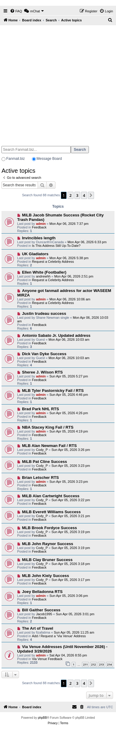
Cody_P (42, 449)
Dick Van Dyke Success (44, 354)
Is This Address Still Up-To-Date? (56, 245)
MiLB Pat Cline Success (44, 461)
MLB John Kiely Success (45, 575)
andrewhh (43, 276)
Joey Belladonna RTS (42, 591)
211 (85, 664)
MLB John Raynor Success (47, 543)
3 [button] (77, 195)
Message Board (49, 159)
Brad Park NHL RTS (40, 409)
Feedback (39, 227)
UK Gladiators (35, 254)
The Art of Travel (37, 628)
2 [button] (70, 195)
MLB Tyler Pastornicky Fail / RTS (53, 390)
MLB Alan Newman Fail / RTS (49, 445)
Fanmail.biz (15, 159)
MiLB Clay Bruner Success (47, 559)
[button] (91, 195)
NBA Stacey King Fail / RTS (48, 427)
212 (93, 664)
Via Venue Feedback (47, 659)
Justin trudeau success (44, 313)
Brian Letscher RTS (40, 477)
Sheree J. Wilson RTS (42, 372)
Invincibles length (38, 238)
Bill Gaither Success (41, 610)
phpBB (42, 717)
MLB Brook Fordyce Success (49, 528)
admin (40, 223)
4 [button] (84, 195)
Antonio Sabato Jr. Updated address (56, 335)
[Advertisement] (56, 82)
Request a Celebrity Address (53, 261)
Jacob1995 (44, 614)
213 (101, 664)
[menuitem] (16, 11)
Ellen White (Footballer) (44, 272)
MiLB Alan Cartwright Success (51, 496)
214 (109, 664)
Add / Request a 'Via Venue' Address (59, 636)
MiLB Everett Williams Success (51, 512)
